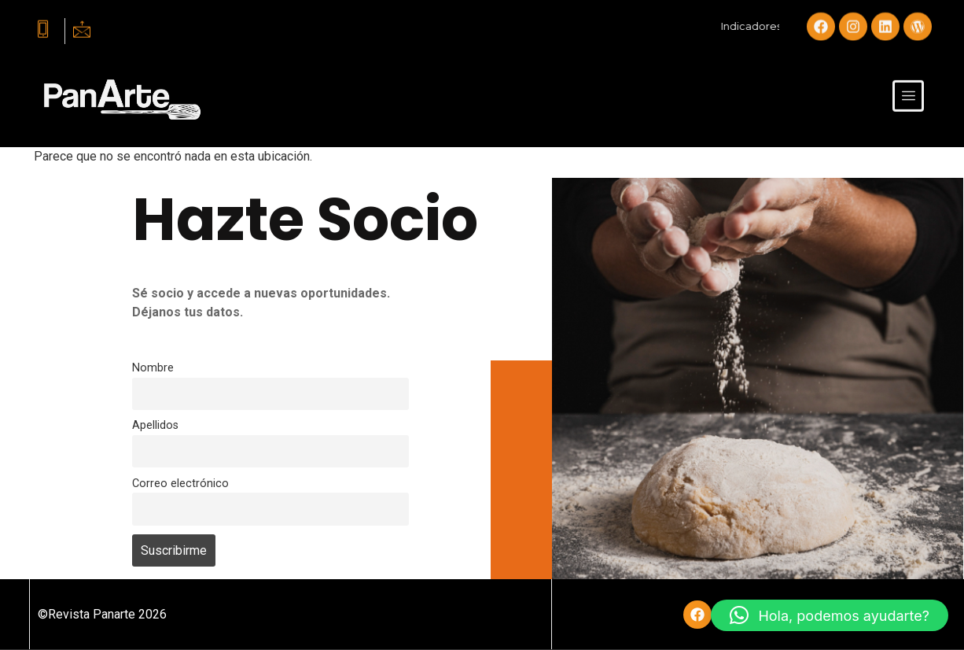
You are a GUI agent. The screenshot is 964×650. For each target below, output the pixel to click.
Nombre (153, 368)
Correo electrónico (180, 483)
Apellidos (155, 425)
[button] (829, 615)
